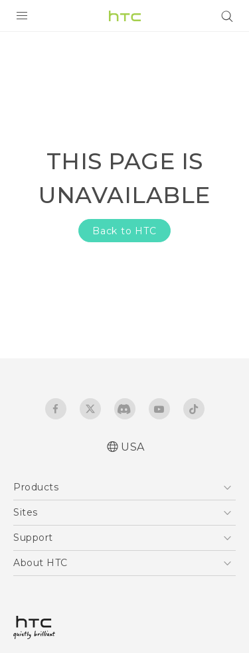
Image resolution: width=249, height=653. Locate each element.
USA (133, 447)
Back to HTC (124, 231)
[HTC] (125, 16)
